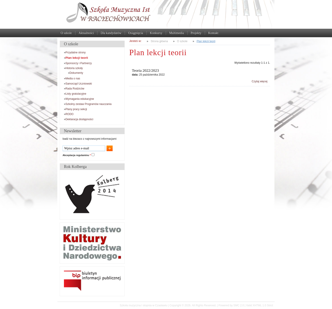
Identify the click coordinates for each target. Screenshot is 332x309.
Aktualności (86, 33)
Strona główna (159, 41)
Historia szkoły (74, 68)
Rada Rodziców (75, 88)
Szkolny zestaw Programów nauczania (88, 104)
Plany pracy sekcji (76, 109)
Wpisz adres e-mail (76, 148)
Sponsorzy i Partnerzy (79, 63)
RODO (70, 114)
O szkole (66, 33)
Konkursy (156, 33)
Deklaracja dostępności (79, 119)
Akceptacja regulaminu (77, 155)
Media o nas (73, 78)
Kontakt (213, 33)
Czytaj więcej (259, 81)
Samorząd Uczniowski (79, 83)
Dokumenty (76, 72)
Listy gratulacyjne (76, 93)
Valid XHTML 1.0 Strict (259, 305)
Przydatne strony (76, 52)
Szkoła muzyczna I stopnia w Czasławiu (166, 14)
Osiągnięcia (135, 33)
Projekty (196, 33)
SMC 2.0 (238, 305)
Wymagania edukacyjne (80, 98)
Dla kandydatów (110, 33)
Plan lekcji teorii (206, 41)
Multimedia (176, 33)
